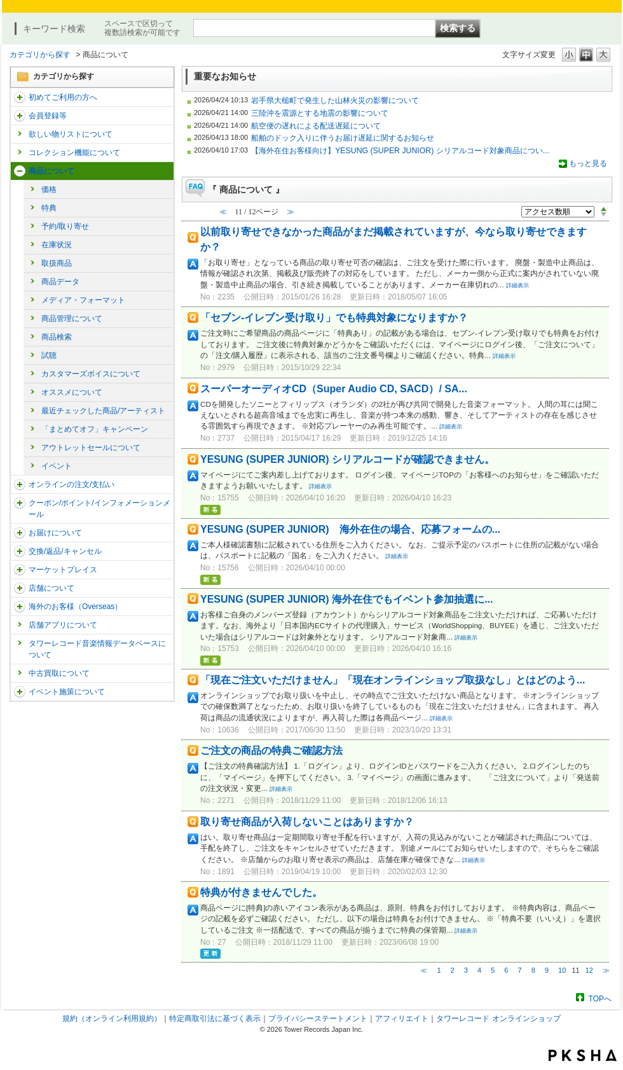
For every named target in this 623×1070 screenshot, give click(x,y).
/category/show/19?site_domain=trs (19, 551)
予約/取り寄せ (65, 226)
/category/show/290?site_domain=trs (19, 115)
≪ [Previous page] (423, 970)
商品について (51, 171)
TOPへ (600, 998)
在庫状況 (56, 244)
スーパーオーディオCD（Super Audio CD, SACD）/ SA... (333, 388)
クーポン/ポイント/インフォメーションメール (99, 508)
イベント (56, 466)
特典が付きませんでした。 (261, 892)
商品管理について (71, 318)
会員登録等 (48, 115)
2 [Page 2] (453, 970)
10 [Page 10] (562, 970)
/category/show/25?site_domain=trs (19, 606)
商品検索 (56, 337)
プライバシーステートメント (317, 1018)
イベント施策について (67, 691)
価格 (49, 189)
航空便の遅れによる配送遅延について (316, 125)
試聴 (49, 355)
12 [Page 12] (589, 970)
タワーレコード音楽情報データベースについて (97, 649)
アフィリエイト (401, 1018)
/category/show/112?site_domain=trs (19, 97)
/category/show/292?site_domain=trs (19, 503)
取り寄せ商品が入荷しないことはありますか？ (307, 821)
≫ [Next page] (606, 970)
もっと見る (588, 163)
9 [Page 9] (547, 970)
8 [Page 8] (533, 970)
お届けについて (55, 532)
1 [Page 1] (439, 970)
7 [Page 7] (520, 970)
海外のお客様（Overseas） (75, 606)
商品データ (60, 281)
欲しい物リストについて (71, 134)
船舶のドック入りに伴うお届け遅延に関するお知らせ (342, 138)
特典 (49, 207)
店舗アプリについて (63, 625)
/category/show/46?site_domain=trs (19, 532)
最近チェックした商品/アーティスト (103, 410)
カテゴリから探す (40, 54)
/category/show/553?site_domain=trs (19, 569)
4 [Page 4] (479, 970)
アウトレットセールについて (90, 447)
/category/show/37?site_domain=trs (19, 484)
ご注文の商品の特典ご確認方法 (271, 750)
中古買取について (59, 673)
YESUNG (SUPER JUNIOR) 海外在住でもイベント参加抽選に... (346, 599)
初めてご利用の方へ (63, 97)
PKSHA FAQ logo (583, 1055)
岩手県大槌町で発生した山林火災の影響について (335, 100)
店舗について (51, 588)
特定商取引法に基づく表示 (215, 1018)
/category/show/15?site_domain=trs (19, 171)
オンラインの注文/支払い (71, 484)
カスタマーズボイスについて (90, 373)
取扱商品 (56, 263)
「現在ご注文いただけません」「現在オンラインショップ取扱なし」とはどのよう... (392, 680)
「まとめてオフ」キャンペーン (94, 429)
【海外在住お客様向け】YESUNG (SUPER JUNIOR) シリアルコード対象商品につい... (400, 150)
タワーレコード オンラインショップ (498, 1018)
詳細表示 (517, 285)
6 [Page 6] (506, 970)
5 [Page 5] (493, 970)
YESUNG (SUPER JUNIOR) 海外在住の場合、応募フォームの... (350, 529)
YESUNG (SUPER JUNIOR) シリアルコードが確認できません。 (347, 459)
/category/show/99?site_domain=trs (19, 588)
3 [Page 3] (466, 970)
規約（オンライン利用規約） (111, 1018)
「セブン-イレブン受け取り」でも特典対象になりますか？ (334, 317)
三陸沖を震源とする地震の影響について (319, 113)
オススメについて (71, 392)
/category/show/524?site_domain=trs (19, 691)
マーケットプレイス (63, 569)
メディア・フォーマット (83, 300)
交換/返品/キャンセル (65, 551)
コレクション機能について (74, 152)
